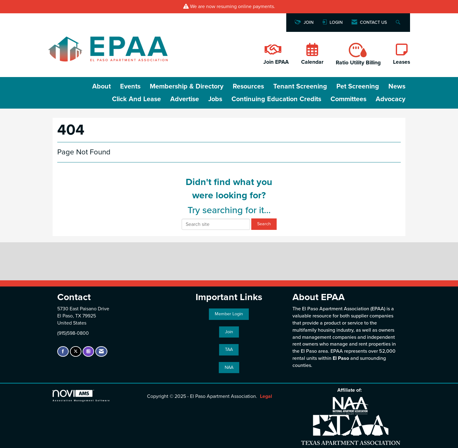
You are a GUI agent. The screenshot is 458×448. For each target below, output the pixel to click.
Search (264, 223)
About (101, 86)
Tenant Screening (300, 86)
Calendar (312, 62)
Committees (348, 99)
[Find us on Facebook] (63, 351)
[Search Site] (399, 22)
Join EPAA (276, 62)
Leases (401, 62)
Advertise (184, 99)
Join (229, 331)
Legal (266, 396)
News (396, 86)
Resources (248, 86)
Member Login (229, 314)
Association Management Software (81, 395)
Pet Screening (357, 86)
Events (130, 86)
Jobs (215, 99)
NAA (229, 367)
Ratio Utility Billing (358, 62)
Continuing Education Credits (276, 99)
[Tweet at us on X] (75, 351)
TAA (229, 349)
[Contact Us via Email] (101, 351)
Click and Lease (136, 99)
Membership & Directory (186, 86)
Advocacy (390, 99)
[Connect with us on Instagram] (88, 351)
